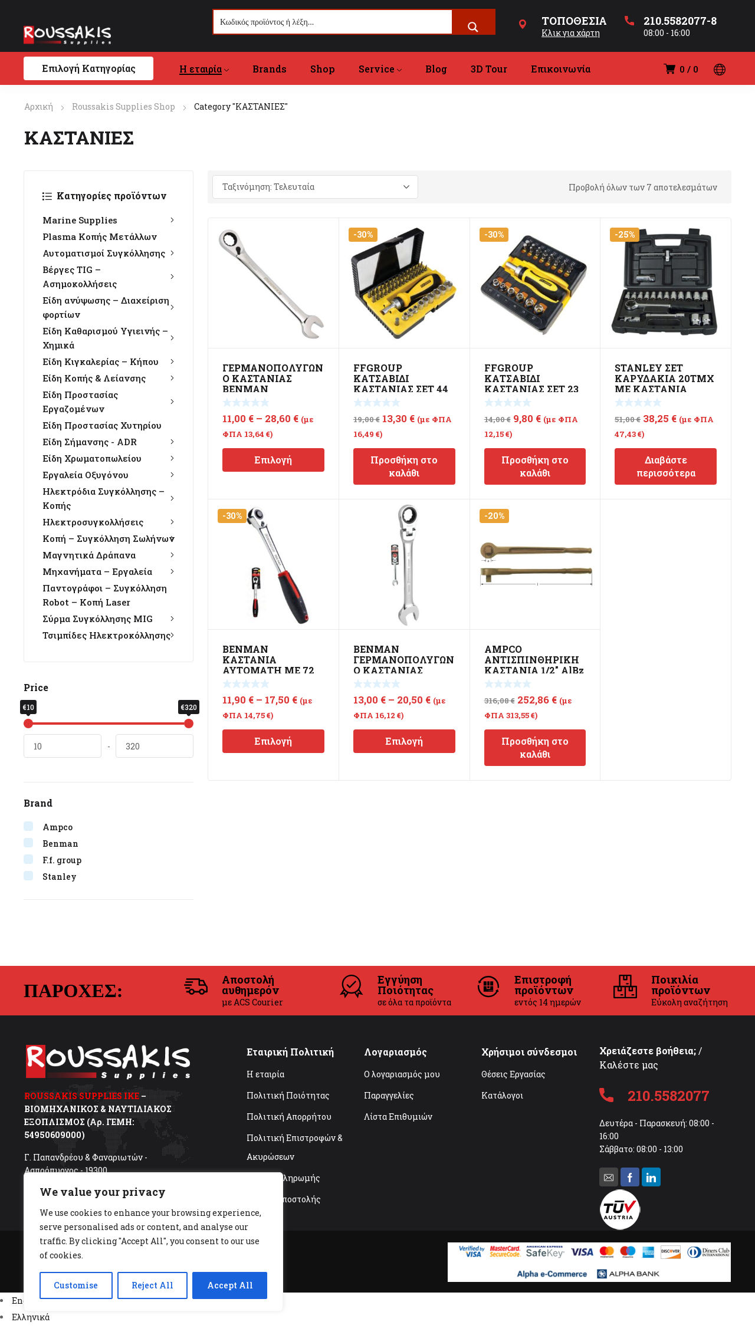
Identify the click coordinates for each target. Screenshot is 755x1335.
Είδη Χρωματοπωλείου (108, 458)
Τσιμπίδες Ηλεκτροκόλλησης (108, 635)
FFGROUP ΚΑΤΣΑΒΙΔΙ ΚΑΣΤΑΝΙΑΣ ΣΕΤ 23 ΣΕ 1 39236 (531, 383)
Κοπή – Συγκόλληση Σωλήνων (108, 538)
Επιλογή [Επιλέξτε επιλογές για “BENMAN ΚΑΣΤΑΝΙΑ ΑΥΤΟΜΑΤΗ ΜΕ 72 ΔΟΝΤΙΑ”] (273, 741)
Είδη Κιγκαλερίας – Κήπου (108, 361)
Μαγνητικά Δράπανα (108, 555)
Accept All (230, 1285)
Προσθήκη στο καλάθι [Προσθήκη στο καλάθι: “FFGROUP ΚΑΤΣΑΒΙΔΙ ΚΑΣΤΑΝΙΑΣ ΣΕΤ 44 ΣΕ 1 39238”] (404, 466)
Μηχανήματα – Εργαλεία (108, 571)
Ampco (57, 827)
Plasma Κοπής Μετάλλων (99, 236)
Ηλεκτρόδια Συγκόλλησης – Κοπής (108, 498)
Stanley (59, 876)
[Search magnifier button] (473, 27)
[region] (153, 1241)
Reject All (152, 1285)
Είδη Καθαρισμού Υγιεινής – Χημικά (108, 338)
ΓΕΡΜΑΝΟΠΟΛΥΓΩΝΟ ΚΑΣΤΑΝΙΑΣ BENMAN (272, 378)
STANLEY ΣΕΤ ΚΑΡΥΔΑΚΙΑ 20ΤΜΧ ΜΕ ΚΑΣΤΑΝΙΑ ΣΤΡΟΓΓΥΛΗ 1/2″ (664, 383)
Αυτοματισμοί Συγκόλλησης (108, 253)
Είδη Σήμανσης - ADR (108, 442)
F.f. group (61, 860)
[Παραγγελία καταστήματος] (315, 187)
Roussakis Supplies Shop (123, 106)
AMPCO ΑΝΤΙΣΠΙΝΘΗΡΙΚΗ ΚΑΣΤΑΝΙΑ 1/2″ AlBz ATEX (534, 665)
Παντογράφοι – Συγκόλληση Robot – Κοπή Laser (104, 595)
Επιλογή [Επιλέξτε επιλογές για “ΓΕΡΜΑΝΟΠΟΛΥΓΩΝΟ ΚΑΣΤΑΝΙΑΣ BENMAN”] (273, 459)
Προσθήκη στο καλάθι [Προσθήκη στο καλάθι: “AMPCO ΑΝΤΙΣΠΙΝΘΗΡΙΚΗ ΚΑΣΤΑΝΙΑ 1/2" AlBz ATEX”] (535, 747)
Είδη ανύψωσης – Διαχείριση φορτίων (108, 307)
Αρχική (38, 106)
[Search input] (333, 21)
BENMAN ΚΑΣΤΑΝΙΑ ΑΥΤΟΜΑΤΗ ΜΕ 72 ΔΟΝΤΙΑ (268, 665)
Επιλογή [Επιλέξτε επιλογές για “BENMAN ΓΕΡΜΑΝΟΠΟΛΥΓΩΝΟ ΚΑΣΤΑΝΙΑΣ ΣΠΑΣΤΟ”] (404, 741)
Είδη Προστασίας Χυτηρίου (102, 425)
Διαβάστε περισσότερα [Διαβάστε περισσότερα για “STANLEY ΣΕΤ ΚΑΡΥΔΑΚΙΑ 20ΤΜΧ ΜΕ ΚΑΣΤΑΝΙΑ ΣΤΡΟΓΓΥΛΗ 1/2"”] (665, 466)
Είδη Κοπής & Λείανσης (108, 378)
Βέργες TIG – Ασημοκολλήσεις (108, 277)
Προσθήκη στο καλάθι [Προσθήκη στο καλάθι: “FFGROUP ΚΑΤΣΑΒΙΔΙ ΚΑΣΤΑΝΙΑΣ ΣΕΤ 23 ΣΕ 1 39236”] (535, 466)
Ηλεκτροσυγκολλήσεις (108, 522)
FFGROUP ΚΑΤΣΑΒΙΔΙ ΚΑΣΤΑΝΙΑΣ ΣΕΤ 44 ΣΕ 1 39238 (400, 383)
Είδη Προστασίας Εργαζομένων (108, 402)
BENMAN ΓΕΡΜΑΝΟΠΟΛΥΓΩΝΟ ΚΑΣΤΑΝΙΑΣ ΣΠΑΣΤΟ (403, 665)
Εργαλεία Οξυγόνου (108, 475)
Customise (76, 1285)
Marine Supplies (108, 220)
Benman (60, 843)
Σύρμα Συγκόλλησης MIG (108, 618)
